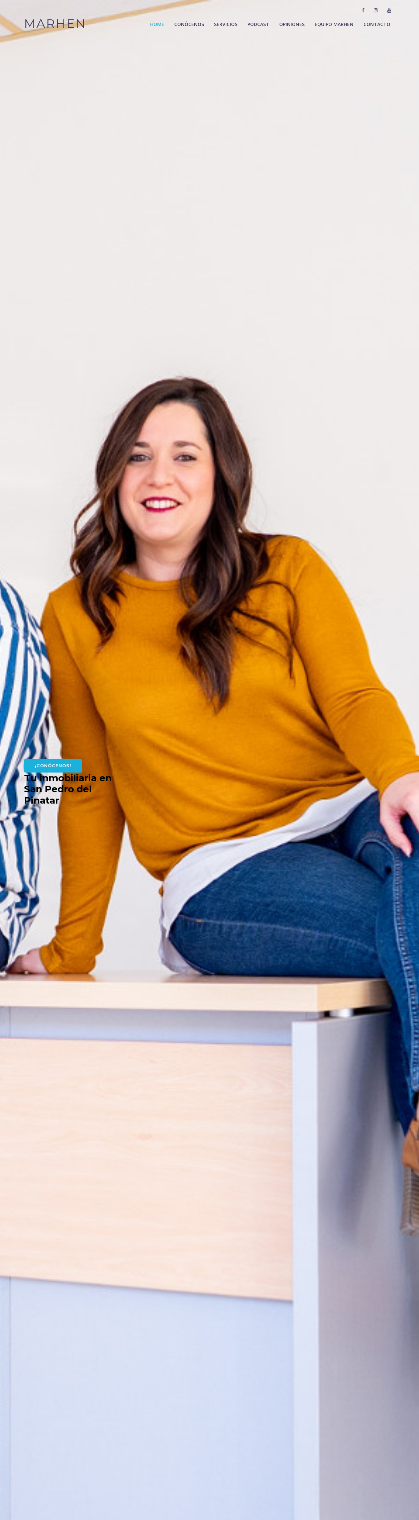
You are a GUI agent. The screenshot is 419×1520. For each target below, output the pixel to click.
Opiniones (292, 24)
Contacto (376, 24)
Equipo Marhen (334, 24)
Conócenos (189, 24)
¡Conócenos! (53, 765)
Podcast (258, 24)
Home (157, 24)
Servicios (225, 24)
